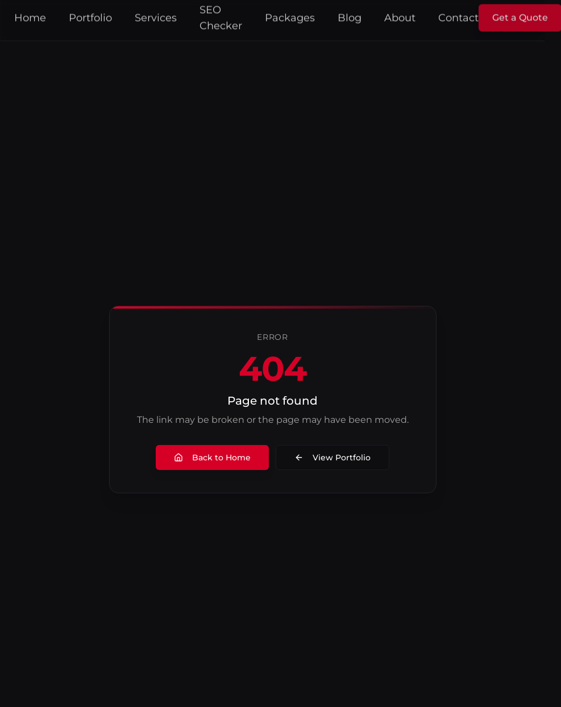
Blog (357, 16)
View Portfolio (340, 457)
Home (38, 16)
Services (164, 16)
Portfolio (98, 16)
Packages (298, 16)
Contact (466, 16)
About (407, 16)
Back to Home (220, 457)
